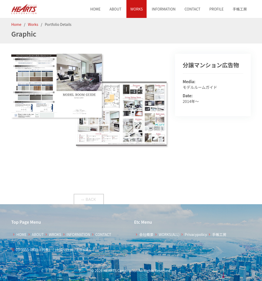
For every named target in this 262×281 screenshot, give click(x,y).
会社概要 (146, 234)
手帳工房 (240, 9)
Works (33, 24)
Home (16, 24)
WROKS (55, 234)
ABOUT (116, 9)
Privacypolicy (196, 234)
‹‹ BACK (88, 202)
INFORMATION (164, 9)
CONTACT (192, 9)
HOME (95, 9)
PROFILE (216, 9)
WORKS (136, 9)
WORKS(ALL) (169, 234)
